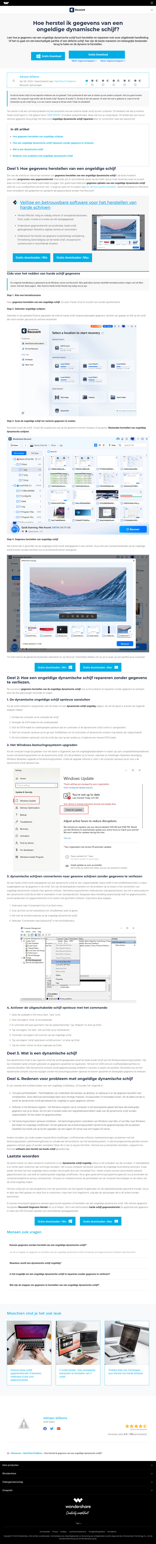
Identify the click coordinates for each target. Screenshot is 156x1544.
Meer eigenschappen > (83, 60)
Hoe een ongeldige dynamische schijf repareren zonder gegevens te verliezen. (53, 143)
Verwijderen (111, 1532)
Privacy (55, 1532)
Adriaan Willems (30, 76)
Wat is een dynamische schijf (28, 149)
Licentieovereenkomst (77, 1532)
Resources (16, 1453)
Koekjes (63, 1532)
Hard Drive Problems (64, 81)
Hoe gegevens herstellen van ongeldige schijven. (38, 136)
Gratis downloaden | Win (31, 257)
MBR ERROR (53, 115)
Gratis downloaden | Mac (72, 257)
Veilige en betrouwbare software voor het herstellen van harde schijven (78, 205)
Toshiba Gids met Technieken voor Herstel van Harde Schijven (125, 1373)
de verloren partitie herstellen (101, 187)
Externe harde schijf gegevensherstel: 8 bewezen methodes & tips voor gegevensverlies (27, 1374)
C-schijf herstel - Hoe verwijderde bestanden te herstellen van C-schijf (74, 1373)
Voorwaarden (45, 1532)
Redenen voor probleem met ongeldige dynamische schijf (43, 155)
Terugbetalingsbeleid (97, 1532)
